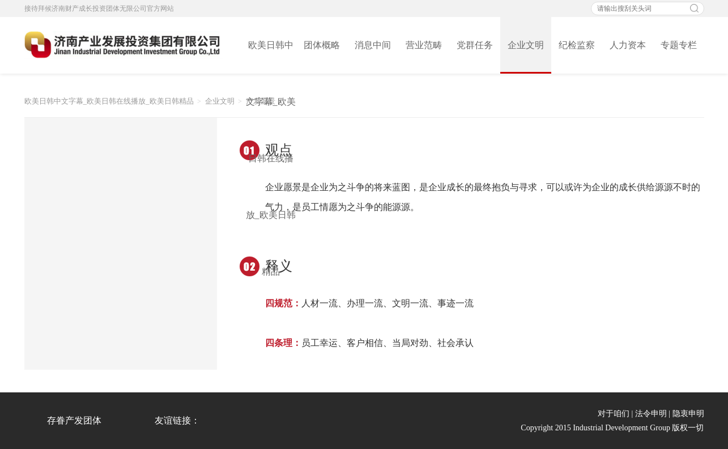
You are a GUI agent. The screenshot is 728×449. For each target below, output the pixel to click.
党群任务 (475, 45)
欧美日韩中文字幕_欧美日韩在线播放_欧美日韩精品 (271, 57)
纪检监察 (577, 45)
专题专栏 (679, 45)
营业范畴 (424, 45)
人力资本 (628, 45)
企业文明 (526, 45)
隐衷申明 (688, 413)
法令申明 (651, 413)
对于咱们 (613, 413)
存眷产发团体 (74, 420)
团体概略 (322, 45)
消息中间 (373, 45)
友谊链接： (177, 420)
